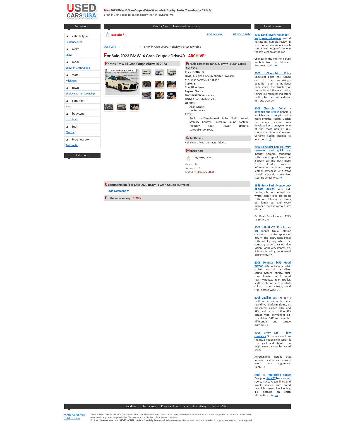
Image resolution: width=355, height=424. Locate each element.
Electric (70, 132)
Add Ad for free (74, 414)
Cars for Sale (160, 26)
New (68, 106)
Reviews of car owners (186, 26)
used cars (131, 406)
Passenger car (74, 42)
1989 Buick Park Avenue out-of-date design (272, 187)
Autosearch (81, 26)
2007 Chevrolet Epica (272, 73)
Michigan (71, 80)
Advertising (199, 406)
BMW (69, 54)
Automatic (72, 145)
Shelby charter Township (80, 93)
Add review (214, 34)
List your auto (241, 34)
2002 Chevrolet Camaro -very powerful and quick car (272, 148)
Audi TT (271, 378)
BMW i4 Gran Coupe (78, 67)
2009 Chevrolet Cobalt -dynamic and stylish (272, 110)
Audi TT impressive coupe (272, 374)
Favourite (117, 34)
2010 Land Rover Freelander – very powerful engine (272, 36)
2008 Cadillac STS (266, 297)
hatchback (72, 119)
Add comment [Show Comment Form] (118, 191)
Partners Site (219, 406)
